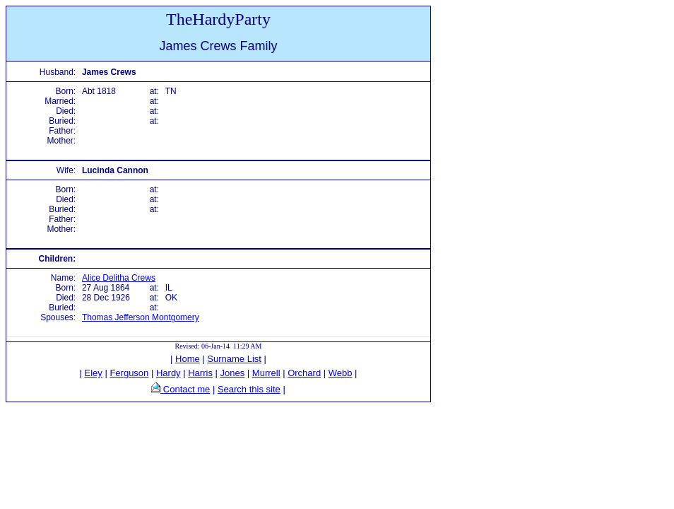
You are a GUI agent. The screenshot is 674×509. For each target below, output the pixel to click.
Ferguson (129, 373)
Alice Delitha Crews (118, 278)
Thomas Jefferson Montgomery (140, 317)
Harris (200, 373)
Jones (232, 373)
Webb (341, 373)
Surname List (234, 358)
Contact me (185, 389)
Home (187, 358)
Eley (93, 373)
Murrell (266, 373)
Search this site (249, 389)
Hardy (168, 373)
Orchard (304, 373)
